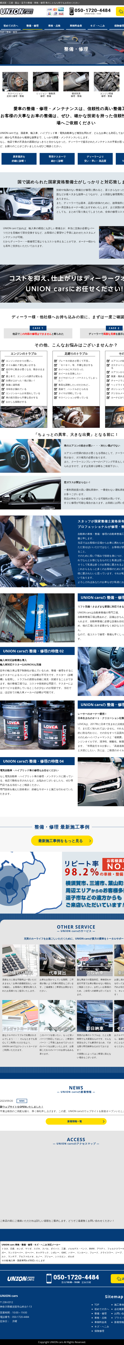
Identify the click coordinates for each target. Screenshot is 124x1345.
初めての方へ (11, 25)
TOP (96, 1304)
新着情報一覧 (74, 1121)
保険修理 (99, 1331)
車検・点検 (54, 25)
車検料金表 (76, 25)
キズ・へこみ (97, 25)
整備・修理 (32, 25)
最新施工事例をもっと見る (60, 840)
